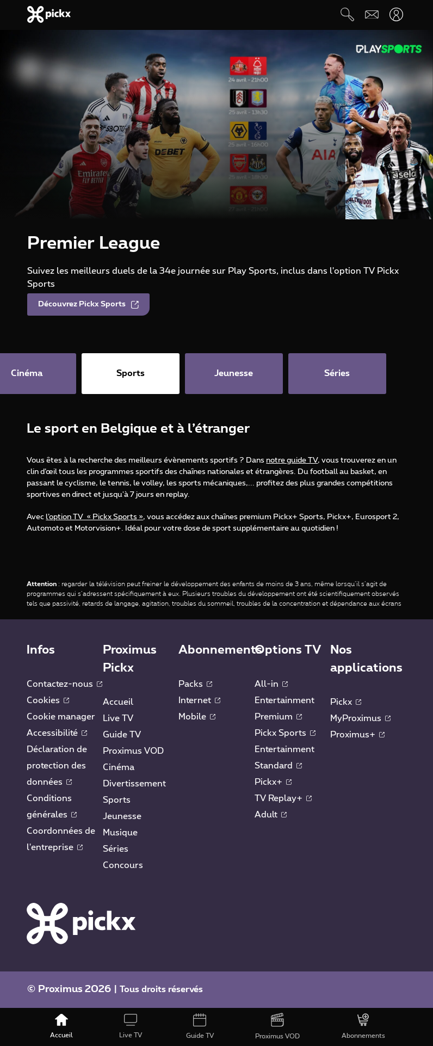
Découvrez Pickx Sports (88, 304)
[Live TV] (130, 1027)
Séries (115, 849)
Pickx (345, 702)
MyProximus (360, 718)
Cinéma (118, 767)
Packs (195, 684)
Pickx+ (273, 782)
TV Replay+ (283, 798)
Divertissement (134, 783)
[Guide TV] (199, 1027)
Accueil (118, 702)
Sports (117, 800)
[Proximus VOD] (277, 1027)
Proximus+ (357, 734)
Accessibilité (57, 733)
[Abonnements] (363, 1027)
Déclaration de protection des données (57, 765)
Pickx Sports (285, 733)
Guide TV (122, 734)
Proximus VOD (133, 751)
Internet (199, 700)
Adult (271, 814)
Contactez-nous (64, 684)
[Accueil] (61, 1027)
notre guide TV (292, 460)
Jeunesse (122, 816)
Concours (123, 865)
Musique (120, 832)
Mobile (196, 716)
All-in (271, 684)
